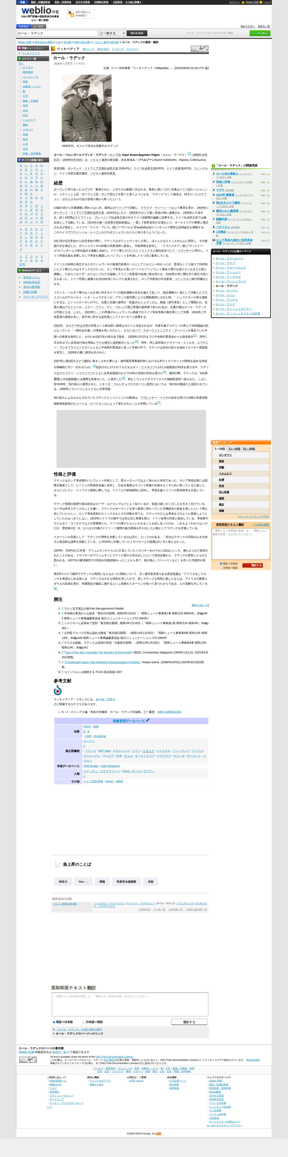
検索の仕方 (56, 1084)
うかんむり (225, 473)
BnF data (104, 750)
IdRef (119, 781)
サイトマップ (57, 1099)
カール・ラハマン (227, 290)
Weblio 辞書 (252, 2)
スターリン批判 (142, 384)
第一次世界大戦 (109, 222)
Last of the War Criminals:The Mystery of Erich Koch (98, 652)
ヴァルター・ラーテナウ (69, 523)
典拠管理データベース (129, 721)
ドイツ (136, 750)
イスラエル (163, 750)
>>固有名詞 (144, 909)
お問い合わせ (136, 1080)
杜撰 (221, 479)
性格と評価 (223, 181)
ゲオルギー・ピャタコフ (139, 367)
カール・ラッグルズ (228, 276)
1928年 (132, 336)
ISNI (96, 726)
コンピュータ (30, 76)
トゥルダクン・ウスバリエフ (109, 903)
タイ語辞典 (215, 1110)
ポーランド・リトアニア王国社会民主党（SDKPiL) (86, 212)
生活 (25, 115)
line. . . (83, 881)
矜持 (221, 485)
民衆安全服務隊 (126, 881)
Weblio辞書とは (58, 1080)
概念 (221, 504)
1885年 (197, 154)
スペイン (89, 741)
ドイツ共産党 (175, 168)
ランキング (118, 49)
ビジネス (28, 67)
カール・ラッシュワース (231, 281)
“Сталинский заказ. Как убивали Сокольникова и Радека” (102, 662)
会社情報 (174, 1084)
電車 (25, 81)
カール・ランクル (227, 299)
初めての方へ (248, 26)
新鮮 (221, 461)
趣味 (25, 124)
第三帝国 (133, 307)
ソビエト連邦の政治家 (106, 42)
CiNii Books (90, 766)
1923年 (89, 312)
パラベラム (223, 227)
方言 (25, 148)
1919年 (103, 279)
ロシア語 (115, 154)
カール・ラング (225, 304)
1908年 (187, 212)
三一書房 (149, 711)
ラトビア (108, 755)
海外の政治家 (82, 42)
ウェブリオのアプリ (100, 1080)
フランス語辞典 (217, 1103)
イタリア (148, 750)
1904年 (201, 207)
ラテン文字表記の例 (76, 608)
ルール (88, 292)
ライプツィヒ (83, 217)
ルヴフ (86, 189)
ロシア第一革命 (151, 212)
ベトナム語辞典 (217, 1114)
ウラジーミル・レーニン (86, 232)
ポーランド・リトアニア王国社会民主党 (93, 168)
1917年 (58, 240)
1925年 (58, 325)
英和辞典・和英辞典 (220, 1088)
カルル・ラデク (64, 63)
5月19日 (77, 159)
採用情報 (174, 1088)
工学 (25, 96)
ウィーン (160, 207)
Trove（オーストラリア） (138, 771)
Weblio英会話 (31, 282)
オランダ (179, 755)
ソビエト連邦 (98, 159)
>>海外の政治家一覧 (196, 909)
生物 (25, 134)
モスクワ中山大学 (77, 325)
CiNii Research (110, 766)
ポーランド (61, 189)
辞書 (22, 2)
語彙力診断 (30, 291)
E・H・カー (80, 528)
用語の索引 (103, 49)
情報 (102, 881)
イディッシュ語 (69, 194)
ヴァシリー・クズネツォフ (140, 903)
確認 (221, 498)
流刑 (115, 342)
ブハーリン (78, 388)
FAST (87, 726)
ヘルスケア (29, 120)
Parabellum (142, 227)
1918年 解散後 (225, 194)
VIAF (88, 736)
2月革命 (71, 240)
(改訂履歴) (109, 1060)
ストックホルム (175, 240)
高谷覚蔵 (172, 573)
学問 (25, 105)
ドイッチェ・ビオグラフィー (101, 771)
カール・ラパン (225, 295)
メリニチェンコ (185, 903)
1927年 (100, 336)
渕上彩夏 (224, 492)
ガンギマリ (225, 455)
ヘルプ (267, 2)
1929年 (72, 352)
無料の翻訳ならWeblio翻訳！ (83, 14)
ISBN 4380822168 (169, 711)
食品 (25, 139)
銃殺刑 (171, 367)
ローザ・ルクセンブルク (91, 274)
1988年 (64, 388)
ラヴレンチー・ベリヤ (154, 397)
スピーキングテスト (35, 296)
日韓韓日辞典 (101, 2)
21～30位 (249, 448)
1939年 (67, 159)
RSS (158, 1134)
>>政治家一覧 (175, 909)
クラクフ (146, 207)
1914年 (91, 222)
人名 (58, 42)
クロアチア (164, 755)
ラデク (220, 190)
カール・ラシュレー (228, 272)
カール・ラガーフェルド (231, 267)
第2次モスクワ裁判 (228, 202)
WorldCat (100, 736)
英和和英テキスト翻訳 (73, 988)
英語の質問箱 (31, 287)
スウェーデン (91, 755)
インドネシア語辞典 (220, 1107)
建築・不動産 (30, 100)
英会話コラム (31, 277)
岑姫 (150, 881)
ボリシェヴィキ (119, 232)
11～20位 (234, 448)
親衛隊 (72, 379)
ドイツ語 (185, 189)
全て (21, 63)
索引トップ (89, 49)
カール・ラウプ (225, 263)
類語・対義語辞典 (40, 2)
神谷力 (63, 881)
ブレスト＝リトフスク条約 (144, 250)
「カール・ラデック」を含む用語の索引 (79, 1029)
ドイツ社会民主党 (145, 168)
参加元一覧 (264, 26)
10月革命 (87, 240)
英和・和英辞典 (63, 2)
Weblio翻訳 (215, 1092)
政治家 (68, 42)
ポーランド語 (90, 194)
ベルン (173, 207)
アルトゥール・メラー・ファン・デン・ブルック (95, 307)
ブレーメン (101, 217)
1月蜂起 (221, 231)
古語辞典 (117, 2)
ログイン (234, 2)
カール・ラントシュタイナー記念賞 (238, 313)
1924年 (196, 312)
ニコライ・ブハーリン (174, 330)
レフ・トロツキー (180, 250)
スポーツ (28, 129)
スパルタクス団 (194, 269)
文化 (25, 110)
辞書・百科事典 (32, 153)
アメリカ (197, 750)
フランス (90, 750)
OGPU (70, 550)
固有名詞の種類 (44, 42)
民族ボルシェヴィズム (143, 302)
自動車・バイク (32, 86)
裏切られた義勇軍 (227, 210)
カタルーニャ (121, 750)
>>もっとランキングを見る (253, 516)
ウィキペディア (68, 49)
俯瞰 (221, 510)
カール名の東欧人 (227, 173)
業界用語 (28, 72)
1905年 (133, 212)
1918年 (170, 274)
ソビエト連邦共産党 (102, 173)
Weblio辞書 (252, 1060)
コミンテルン (183, 279)
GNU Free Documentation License (114, 1056)
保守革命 (174, 302)
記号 (22, 264)
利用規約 (54, 1092)
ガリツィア (120, 207)
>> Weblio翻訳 (261, 524)
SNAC (109, 781)
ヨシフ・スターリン (144, 330)
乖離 (221, 467)
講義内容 (221, 219)
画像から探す (96, 1084)
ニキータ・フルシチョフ (114, 384)
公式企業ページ (177, 1080)
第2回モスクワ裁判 (78, 361)
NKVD (173, 384)
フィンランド (181, 750)
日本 (119, 755)
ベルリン (148, 264)
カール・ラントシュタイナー (234, 308)
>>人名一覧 (159, 909)
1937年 (58, 361)
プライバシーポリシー (61, 1095)
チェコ (128, 755)
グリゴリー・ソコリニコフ (76, 373)
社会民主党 (118, 217)
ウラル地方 (103, 342)
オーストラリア (145, 755)
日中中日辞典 (82, 2)
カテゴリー (133, 49)
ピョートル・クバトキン (88, 403)
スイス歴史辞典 (93, 781)
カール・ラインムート (229, 258)
